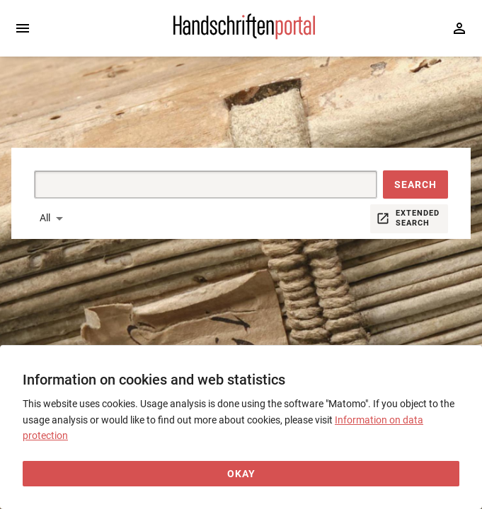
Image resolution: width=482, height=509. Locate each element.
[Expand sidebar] (23, 28)
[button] (415, 184)
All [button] (45, 217)
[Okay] (241, 474)
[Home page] (244, 36)
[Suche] (189, 184)
